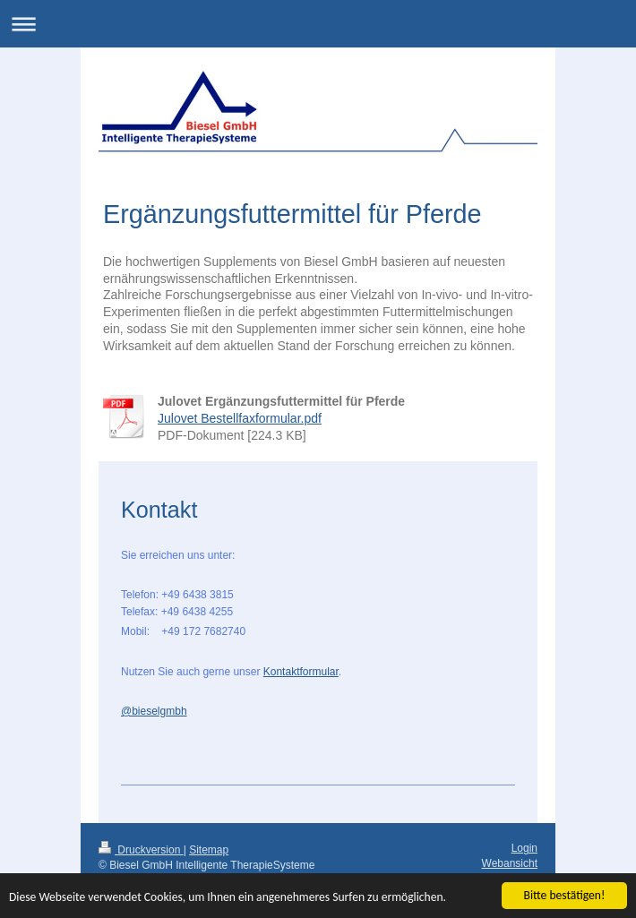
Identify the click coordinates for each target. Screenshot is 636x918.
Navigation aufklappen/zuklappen (318, 23)
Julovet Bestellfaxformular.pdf (240, 418)
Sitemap (208, 850)
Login (524, 848)
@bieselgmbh (154, 711)
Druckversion (141, 850)
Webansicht (509, 863)
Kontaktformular (301, 671)
